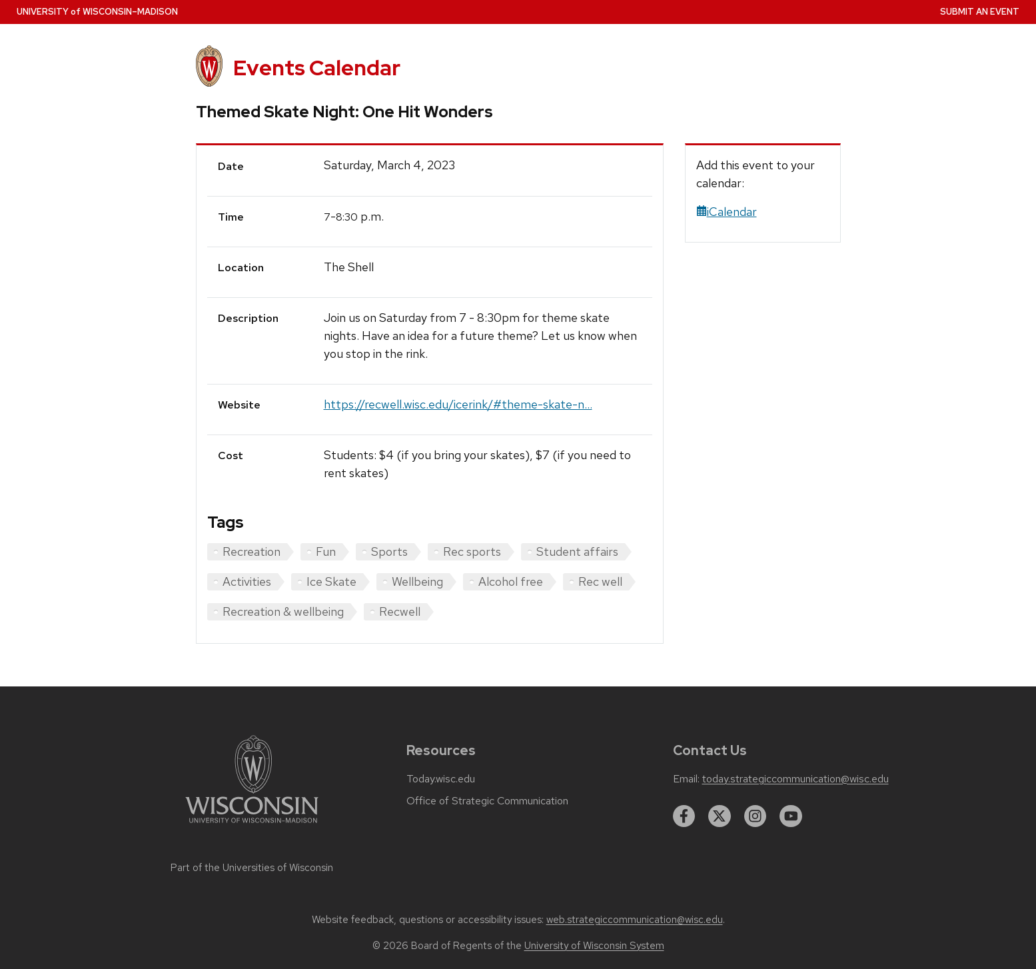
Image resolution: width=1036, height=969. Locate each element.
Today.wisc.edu (440, 779)
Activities (247, 581)
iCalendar (726, 211)
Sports (389, 551)
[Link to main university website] (251, 825)
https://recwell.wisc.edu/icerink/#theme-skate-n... (458, 404)
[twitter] (719, 816)
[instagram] (755, 816)
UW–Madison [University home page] (97, 11)
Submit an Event (979, 11)
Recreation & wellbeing (283, 611)
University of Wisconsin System (594, 945)
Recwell (399, 611)
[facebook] (684, 816)
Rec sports (472, 551)
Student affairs (577, 551)
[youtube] (790, 816)
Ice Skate (331, 581)
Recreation (251, 551)
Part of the (252, 867)
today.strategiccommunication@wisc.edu (795, 779)
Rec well (600, 581)
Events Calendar (316, 67)
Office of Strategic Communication (487, 801)
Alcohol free (510, 581)
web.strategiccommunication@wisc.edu (634, 919)
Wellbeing (417, 581)
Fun (326, 551)
